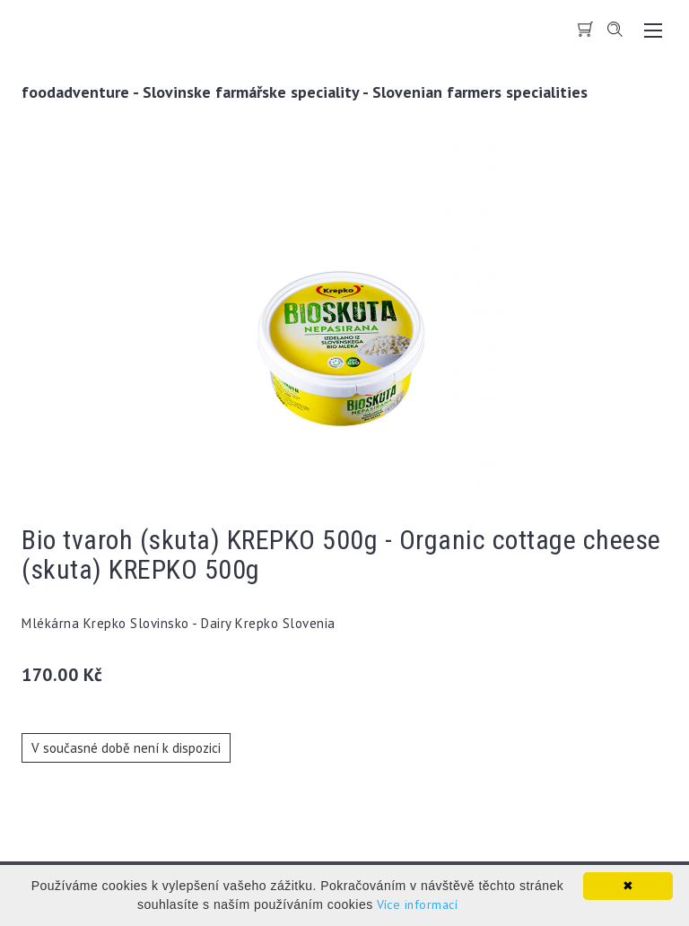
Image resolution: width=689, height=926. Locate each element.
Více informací (417, 904)
